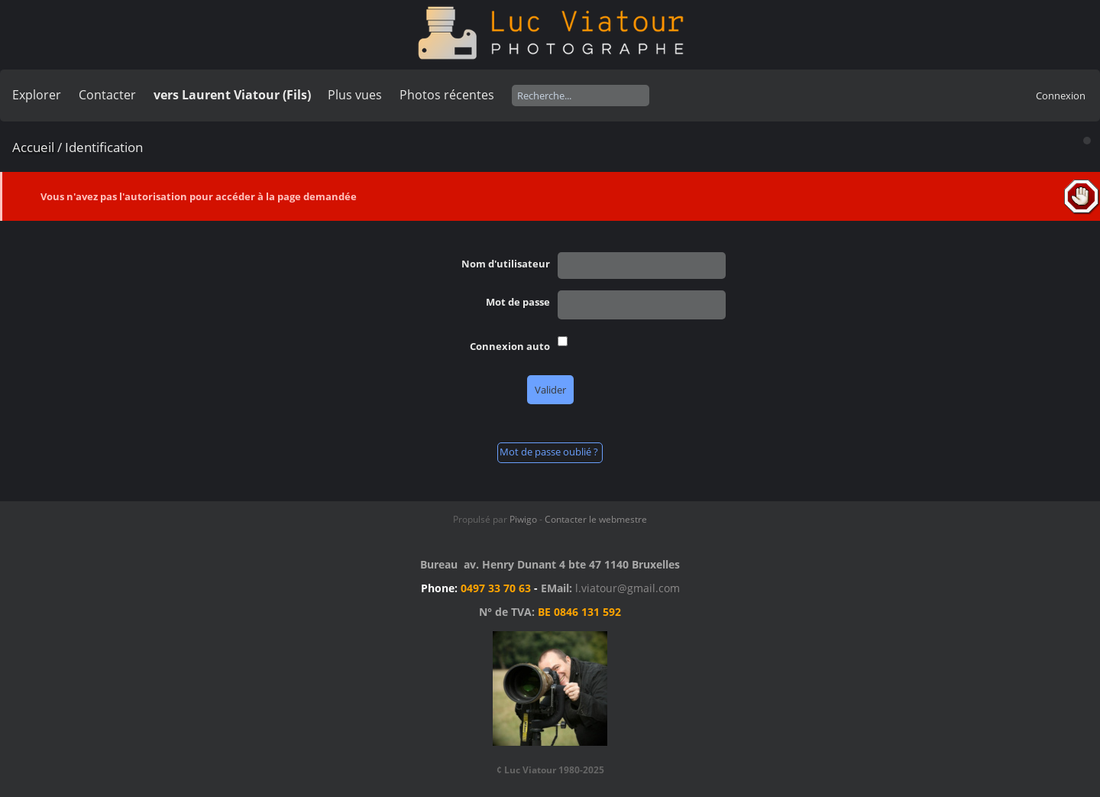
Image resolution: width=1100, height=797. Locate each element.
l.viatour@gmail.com (627, 588)
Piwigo (523, 519)
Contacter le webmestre (596, 519)
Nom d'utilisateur (505, 264)
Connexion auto (510, 346)
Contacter (107, 94)
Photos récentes (447, 94)
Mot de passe (518, 302)
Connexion (1060, 95)
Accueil (33, 147)
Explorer (36, 94)
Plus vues (355, 94)
